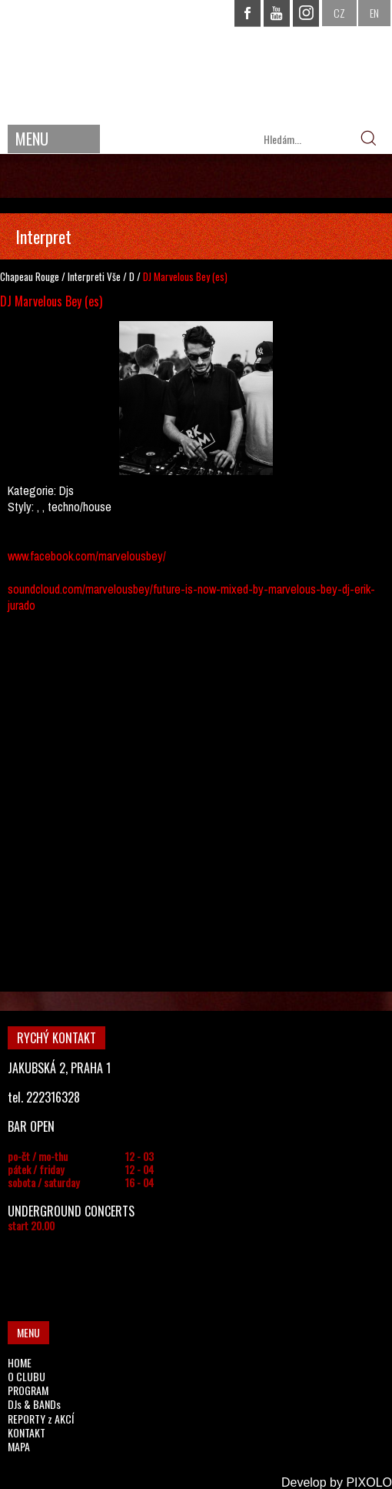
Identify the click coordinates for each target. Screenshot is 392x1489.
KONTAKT (26, 1432)
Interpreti (86, 276)
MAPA (19, 1446)
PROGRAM (28, 1390)
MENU (31, 138)
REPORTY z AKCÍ (41, 1418)
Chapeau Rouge (29, 276)
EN (374, 13)
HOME (20, 1362)
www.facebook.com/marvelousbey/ (87, 555)
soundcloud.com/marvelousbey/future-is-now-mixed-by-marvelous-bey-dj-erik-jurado (191, 597)
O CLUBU (26, 1376)
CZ (339, 13)
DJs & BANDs (34, 1404)
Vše (114, 276)
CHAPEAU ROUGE (196, 60)
